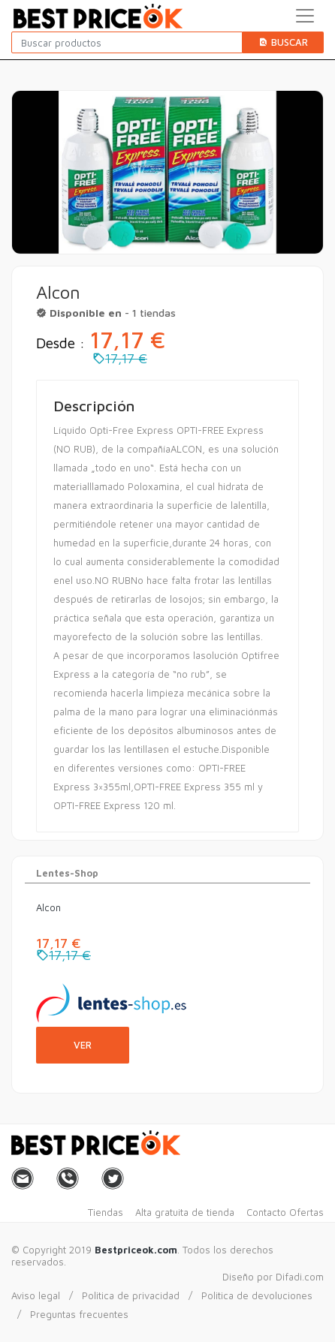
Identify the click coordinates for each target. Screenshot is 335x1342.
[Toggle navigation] (305, 16)
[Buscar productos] (127, 42)
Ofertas (306, 1212)
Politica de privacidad (131, 1295)
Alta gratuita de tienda (184, 1212)
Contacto (266, 1212)
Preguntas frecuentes (79, 1314)
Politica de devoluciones (256, 1295)
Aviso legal (35, 1295)
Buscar (283, 42)
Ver (83, 1045)
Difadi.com (300, 1277)
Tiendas (105, 1212)
